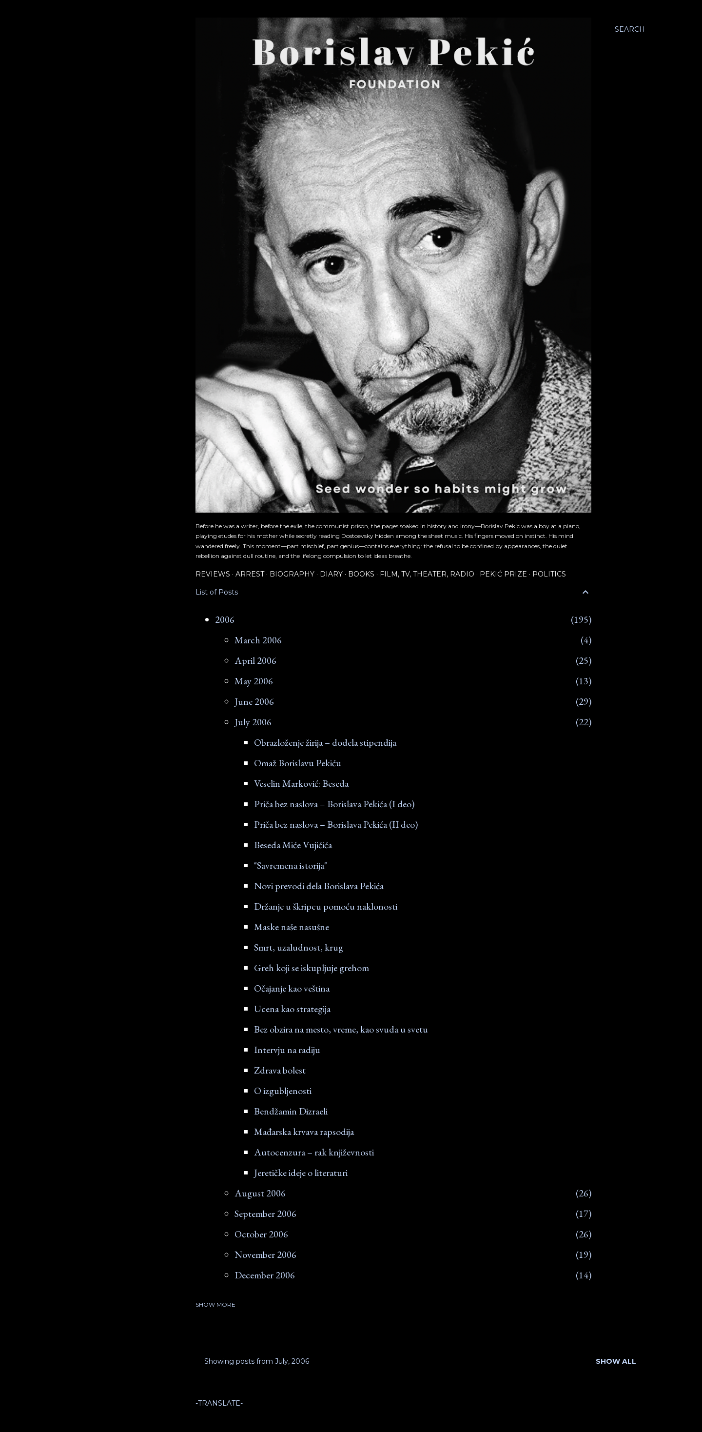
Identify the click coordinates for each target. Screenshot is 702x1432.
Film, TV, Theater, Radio (427, 574)
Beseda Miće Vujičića (293, 844)
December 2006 (264, 1275)
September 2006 (265, 1213)
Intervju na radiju (287, 1049)
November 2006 (265, 1254)
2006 (224, 619)
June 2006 (254, 701)
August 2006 (260, 1193)
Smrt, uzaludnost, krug (298, 947)
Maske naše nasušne (291, 926)
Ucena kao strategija (292, 1008)
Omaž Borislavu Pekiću (297, 762)
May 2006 (253, 681)
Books (361, 574)
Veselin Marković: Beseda (301, 783)
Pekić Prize (503, 574)
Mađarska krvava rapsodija (304, 1131)
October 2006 (261, 1234)
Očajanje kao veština (292, 988)
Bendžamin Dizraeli (291, 1111)
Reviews (212, 574)
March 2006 (258, 640)
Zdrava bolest (280, 1070)
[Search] (630, 29)
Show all (616, 1361)
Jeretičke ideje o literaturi (301, 1172)
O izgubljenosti (283, 1090)
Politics (549, 574)
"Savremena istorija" (290, 865)
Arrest (249, 574)
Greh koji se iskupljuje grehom (311, 967)
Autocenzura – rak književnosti (314, 1152)
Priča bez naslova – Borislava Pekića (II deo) (336, 824)
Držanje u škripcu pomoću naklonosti (325, 906)
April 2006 (255, 660)
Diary (331, 574)
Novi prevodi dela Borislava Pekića (319, 885)
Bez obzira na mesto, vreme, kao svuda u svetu (341, 1029)
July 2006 (253, 722)
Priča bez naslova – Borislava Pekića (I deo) (334, 803)
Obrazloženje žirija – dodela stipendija (325, 742)
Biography (292, 574)
